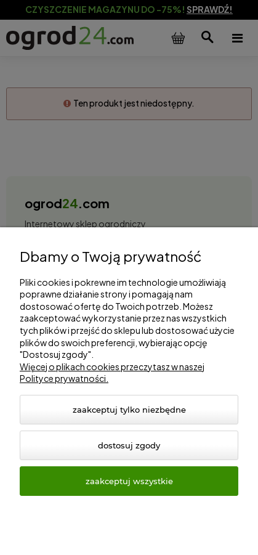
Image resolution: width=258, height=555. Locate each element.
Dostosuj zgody (129, 445)
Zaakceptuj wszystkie (129, 481)
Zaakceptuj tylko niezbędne (129, 410)
